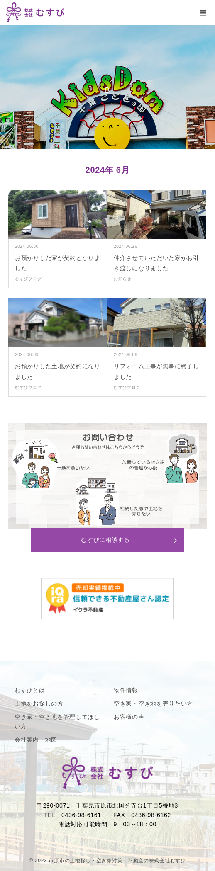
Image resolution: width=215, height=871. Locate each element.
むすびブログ (28, 279)
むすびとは (30, 690)
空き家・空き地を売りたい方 (153, 703)
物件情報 (126, 690)
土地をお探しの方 (39, 703)
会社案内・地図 (36, 739)
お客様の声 (129, 716)
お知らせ (123, 279)
